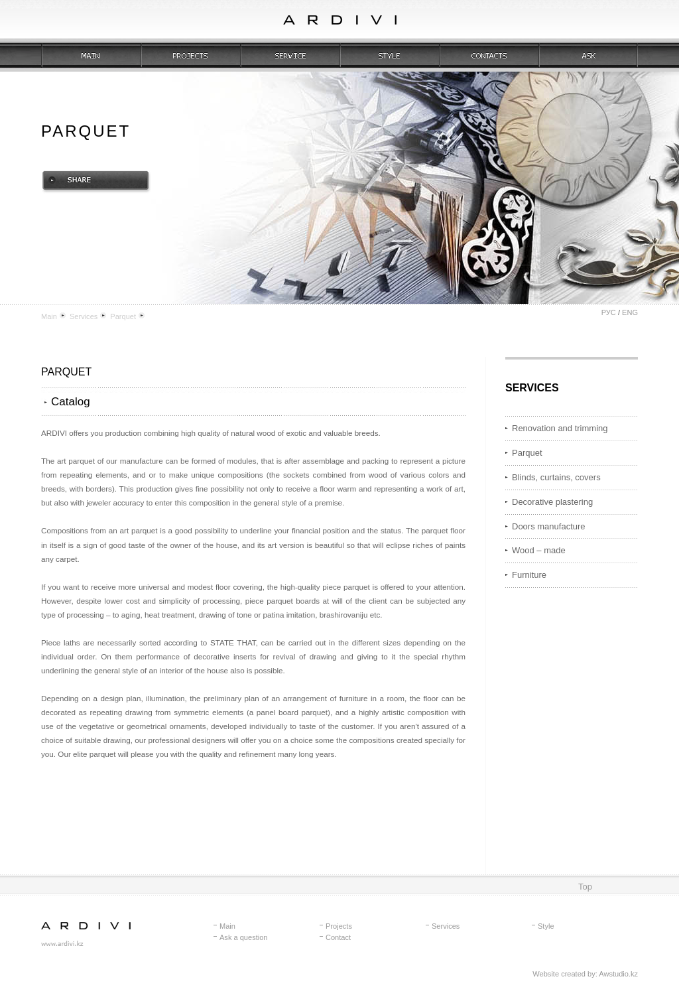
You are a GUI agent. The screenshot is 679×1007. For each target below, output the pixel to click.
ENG (630, 312)
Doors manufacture (549, 526)
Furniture (529, 575)
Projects (339, 926)
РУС (608, 312)
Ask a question (243, 937)
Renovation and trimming (560, 428)
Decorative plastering (552, 502)
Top (585, 887)
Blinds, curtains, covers (556, 477)
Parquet (123, 316)
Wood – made (539, 550)
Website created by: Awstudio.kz (585, 974)
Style (546, 926)
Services (83, 316)
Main (49, 316)
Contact (338, 937)
